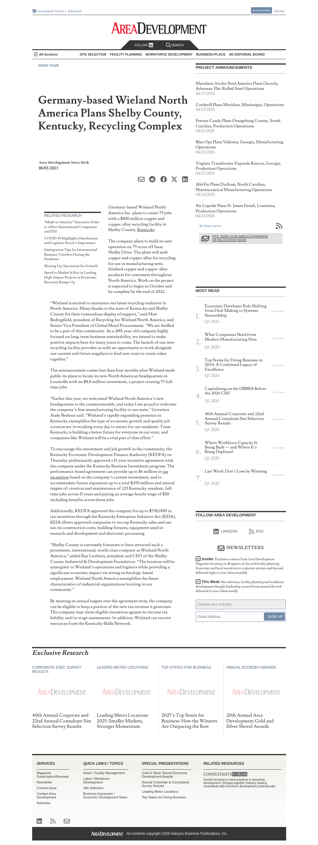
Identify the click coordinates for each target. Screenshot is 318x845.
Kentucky (145, 230)
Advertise (75, 11)
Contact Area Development (46, 795)
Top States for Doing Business (164, 797)
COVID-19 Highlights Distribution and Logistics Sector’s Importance (71, 240)
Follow (144, 45)
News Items (48, 65)
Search (175, 45)
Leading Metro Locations (160, 791)
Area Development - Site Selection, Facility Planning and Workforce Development (159, 28)
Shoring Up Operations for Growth (71, 266)
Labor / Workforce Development (96, 780)
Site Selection (93, 788)
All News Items (210, 226)
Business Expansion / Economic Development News (105, 795)
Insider (240, 566)
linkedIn (225, 531)
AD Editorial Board (247, 54)
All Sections (48, 54)
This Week (240, 586)
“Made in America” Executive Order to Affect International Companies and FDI (71, 227)
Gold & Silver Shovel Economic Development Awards (165, 774)
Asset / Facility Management (104, 773)
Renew (279, 11)
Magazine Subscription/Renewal (53, 774)
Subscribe (261, 10)
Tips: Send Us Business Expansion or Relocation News (240, 238)
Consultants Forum (50, 11)
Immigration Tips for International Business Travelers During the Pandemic (70, 254)
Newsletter (44, 782)
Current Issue (47, 788)
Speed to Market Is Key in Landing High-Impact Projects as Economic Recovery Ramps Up (70, 277)
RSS (256, 531)
